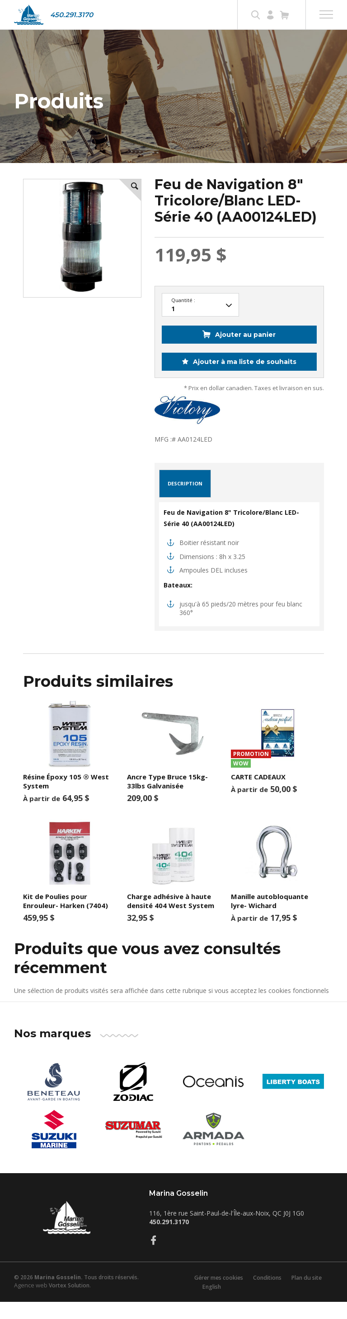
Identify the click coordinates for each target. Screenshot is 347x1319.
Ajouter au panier (245, 352)
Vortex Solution (69, 1303)
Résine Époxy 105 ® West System (66, 799)
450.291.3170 (71, 14)
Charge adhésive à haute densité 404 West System (170, 918)
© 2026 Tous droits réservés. (76, 1295)
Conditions (267, 1295)
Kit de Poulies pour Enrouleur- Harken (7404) (65, 918)
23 (200, 323)
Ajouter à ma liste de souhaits (243, 379)
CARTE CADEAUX (258, 794)
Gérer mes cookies (215, 1295)
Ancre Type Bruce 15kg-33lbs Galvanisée (167, 799)
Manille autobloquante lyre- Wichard (269, 918)
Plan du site (309, 1295)
